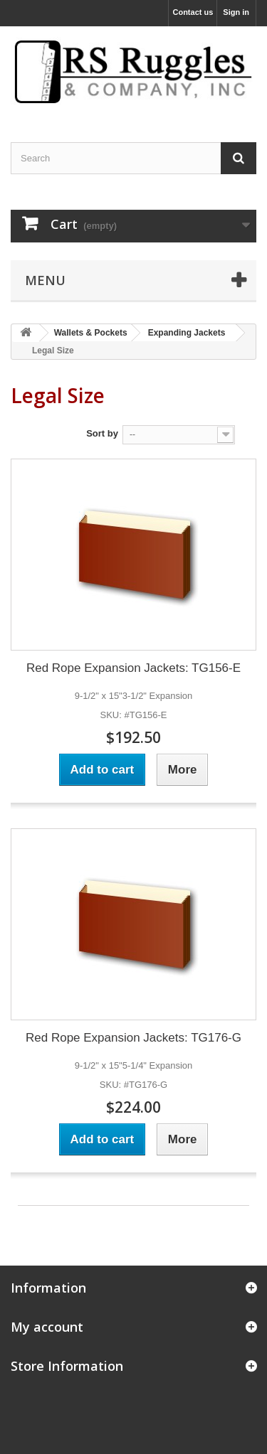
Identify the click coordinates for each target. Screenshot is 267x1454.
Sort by (102, 433)
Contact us (192, 12)
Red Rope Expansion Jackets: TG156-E (133, 668)
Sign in (236, 12)
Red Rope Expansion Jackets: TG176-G (133, 1037)
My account (47, 1326)
